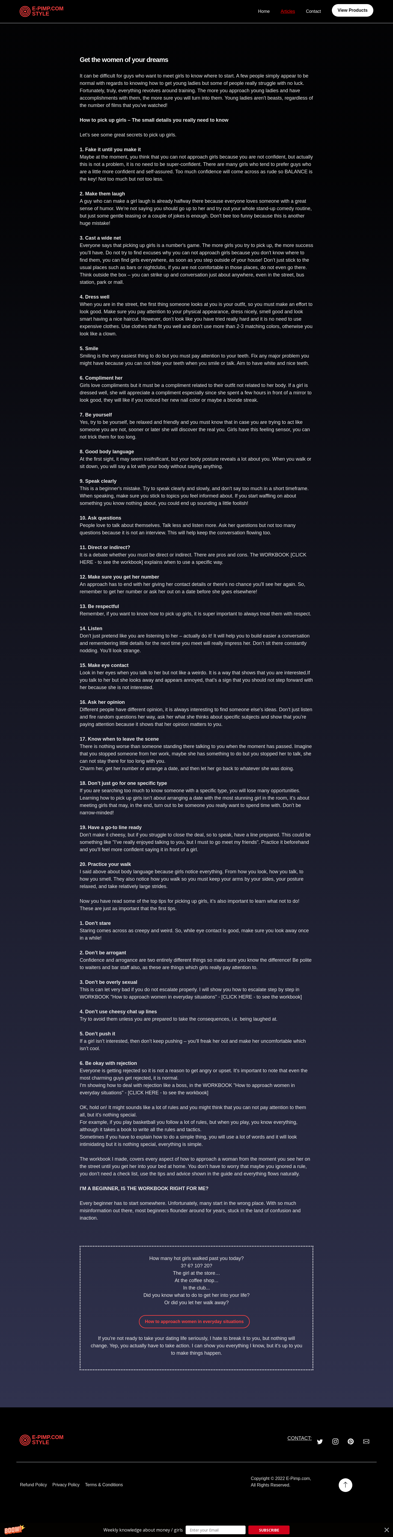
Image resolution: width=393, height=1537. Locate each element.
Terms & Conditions (104, 1485)
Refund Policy (33, 1485)
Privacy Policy (65, 1485)
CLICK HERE (237, 997)
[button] (196, 1530)
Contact (313, 11)
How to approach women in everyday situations (194, 1321)
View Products (353, 10)
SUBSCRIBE (269, 1530)
